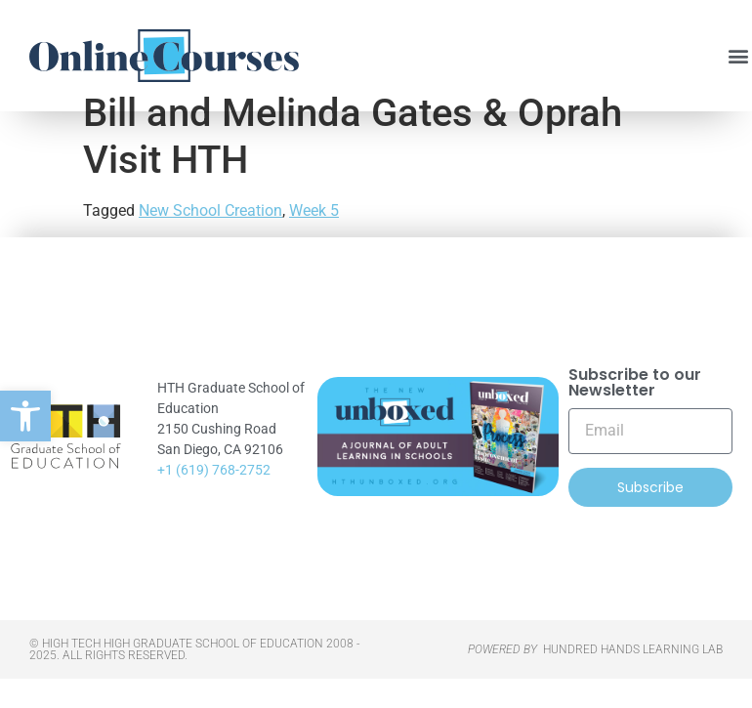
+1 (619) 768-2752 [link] (214, 499)
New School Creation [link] (210, 239)
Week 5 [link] (314, 239)
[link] (25, 416)
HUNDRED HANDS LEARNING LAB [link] (633, 679)
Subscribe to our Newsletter (634, 413)
